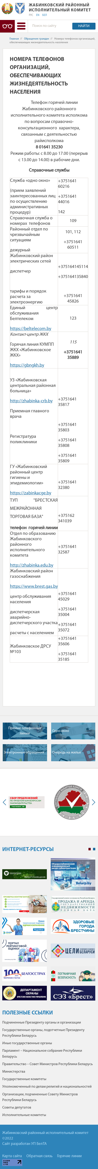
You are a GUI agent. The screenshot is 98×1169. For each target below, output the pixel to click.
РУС (31, 15)
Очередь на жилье (66, 752)
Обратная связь (39, 1156)
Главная (14, 39)
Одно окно (60, 731)
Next (92, 802)
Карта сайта (12, 1156)
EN (37, 15)
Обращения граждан (36, 39)
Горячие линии (69, 1156)
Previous (5, 802)
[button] (21, 26)
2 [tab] (94, 849)
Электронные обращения (24, 752)
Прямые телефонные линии (24, 730)
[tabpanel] (48, 931)
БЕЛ (44, 15)
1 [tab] (89, 849)
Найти (84, 26)
